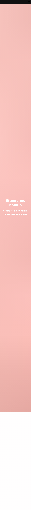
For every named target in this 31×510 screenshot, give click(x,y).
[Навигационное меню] (29, 1)
